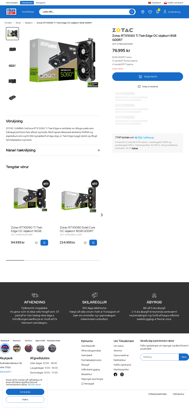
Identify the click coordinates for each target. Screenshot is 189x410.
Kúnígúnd (40, 2)
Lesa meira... (118, 68)
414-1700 (5, 367)
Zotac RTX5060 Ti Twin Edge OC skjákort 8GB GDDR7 (64, 22)
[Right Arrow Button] (102, 215)
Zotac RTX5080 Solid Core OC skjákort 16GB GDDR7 (77, 229)
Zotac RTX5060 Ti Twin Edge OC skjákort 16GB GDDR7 (26, 231)
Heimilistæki (12, 2)
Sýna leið (5, 371)
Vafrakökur (178, 394)
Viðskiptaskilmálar (157, 394)
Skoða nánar (34, 384)
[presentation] (28, 11)
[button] (25, 392)
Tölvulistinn (27, 2)
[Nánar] (135, 148)
